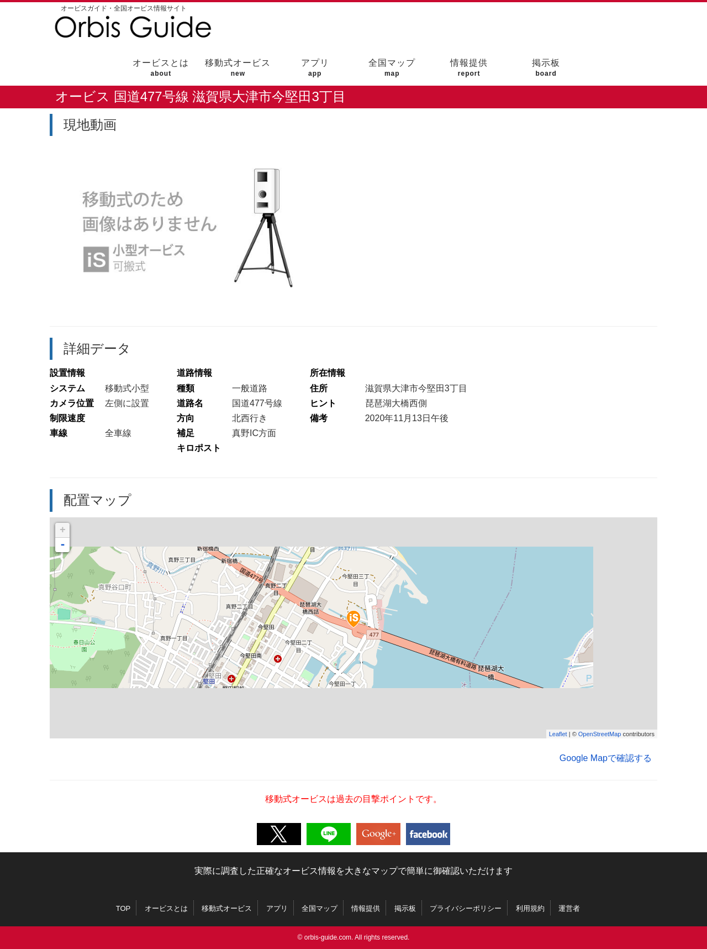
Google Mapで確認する (606, 758)
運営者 (569, 908)
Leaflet (558, 734)
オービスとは (161, 68)
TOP (123, 908)
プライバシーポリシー (466, 908)
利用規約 (530, 908)
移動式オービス (238, 68)
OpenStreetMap (599, 734)
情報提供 (469, 68)
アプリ (315, 68)
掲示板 (546, 68)
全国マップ (392, 68)
